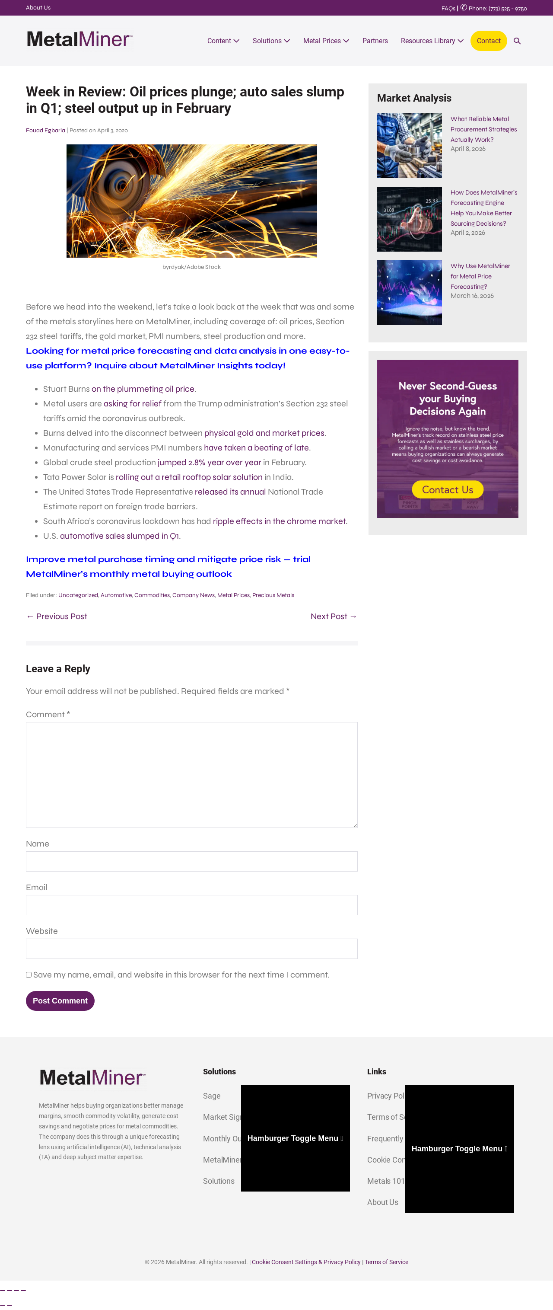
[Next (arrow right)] (9, 1305)
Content (223, 41)
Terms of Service (386, 1262)
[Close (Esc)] (23, 1290)
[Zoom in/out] (2, 1290)
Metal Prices (326, 41)
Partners (375, 41)
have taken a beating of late (256, 447)
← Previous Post (56, 616)
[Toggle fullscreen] (9, 1290)
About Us (38, 7)
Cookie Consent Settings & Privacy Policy (306, 1262)
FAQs (448, 8)
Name (37, 843)
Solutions (271, 41)
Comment (48, 714)
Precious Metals (273, 595)
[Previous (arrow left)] (2, 1305)
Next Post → (334, 616)
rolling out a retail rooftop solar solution (189, 477)
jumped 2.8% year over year (209, 462)
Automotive (116, 595)
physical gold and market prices (264, 433)
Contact (489, 41)
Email (37, 887)
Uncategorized (78, 595)
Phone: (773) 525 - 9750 (493, 8)
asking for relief (133, 403)
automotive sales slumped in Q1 (119, 535)
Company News (193, 595)
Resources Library (432, 41)
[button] (517, 41)
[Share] (16, 1290)
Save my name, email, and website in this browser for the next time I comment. (181, 974)
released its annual (230, 491)
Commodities (152, 595)
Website (42, 931)
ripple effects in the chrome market (279, 521)
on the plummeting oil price (143, 388)
